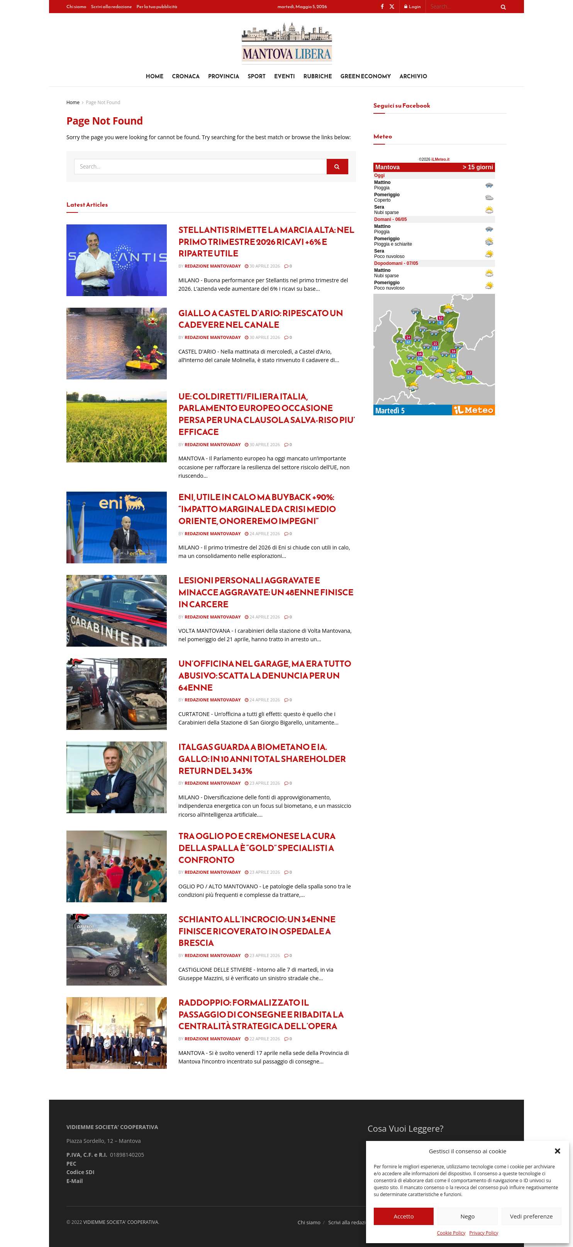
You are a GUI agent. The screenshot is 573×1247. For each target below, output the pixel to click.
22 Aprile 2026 (262, 1038)
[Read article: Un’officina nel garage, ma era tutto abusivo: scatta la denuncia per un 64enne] (116, 694)
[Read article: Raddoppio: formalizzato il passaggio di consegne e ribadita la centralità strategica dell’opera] (116, 1033)
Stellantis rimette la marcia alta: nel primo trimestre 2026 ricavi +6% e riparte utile (266, 242)
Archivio (413, 76)
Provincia (223, 76)
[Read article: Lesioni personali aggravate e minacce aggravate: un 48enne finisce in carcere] (116, 611)
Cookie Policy (451, 1233)
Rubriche (317, 76)
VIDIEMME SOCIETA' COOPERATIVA (120, 1222)
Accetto (404, 1216)
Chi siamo (76, 6)
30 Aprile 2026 (262, 266)
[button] (557, 1151)
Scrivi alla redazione (111, 6)
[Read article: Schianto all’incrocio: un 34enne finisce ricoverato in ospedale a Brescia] (116, 950)
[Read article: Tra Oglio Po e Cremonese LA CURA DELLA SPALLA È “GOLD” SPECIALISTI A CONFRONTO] (116, 866)
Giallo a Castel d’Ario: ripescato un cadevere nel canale (260, 319)
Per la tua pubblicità (157, 6)
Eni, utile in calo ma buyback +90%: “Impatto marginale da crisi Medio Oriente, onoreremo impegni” (257, 509)
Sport (257, 76)
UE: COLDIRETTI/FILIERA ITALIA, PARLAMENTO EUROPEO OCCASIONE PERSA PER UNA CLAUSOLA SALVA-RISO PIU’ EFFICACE (266, 414)
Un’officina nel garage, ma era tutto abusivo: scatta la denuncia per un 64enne (264, 675)
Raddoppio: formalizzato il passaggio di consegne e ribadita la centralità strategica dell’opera (261, 1014)
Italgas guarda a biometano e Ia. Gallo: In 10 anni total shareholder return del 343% (262, 759)
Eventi (284, 76)
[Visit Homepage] (286, 40)
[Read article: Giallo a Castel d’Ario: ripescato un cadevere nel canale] (116, 343)
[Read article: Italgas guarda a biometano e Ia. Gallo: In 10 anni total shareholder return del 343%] (116, 777)
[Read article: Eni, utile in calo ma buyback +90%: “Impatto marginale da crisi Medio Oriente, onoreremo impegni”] (116, 527)
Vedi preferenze (531, 1216)
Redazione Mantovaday (213, 266)
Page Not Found (103, 102)
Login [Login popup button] (412, 6)
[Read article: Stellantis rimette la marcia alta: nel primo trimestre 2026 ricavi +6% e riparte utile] (116, 260)
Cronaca (185, 76)
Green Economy (366, 76)
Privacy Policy (483, 1233)
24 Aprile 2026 (262, 533)
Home (155, 76)
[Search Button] (502, 6)
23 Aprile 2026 (262, 783)
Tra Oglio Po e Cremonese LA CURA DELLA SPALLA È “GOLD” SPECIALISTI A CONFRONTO (257, 848)
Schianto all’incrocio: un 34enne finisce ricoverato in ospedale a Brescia (257, 931)
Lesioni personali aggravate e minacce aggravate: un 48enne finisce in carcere (265, 592)
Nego (468, 1216)
